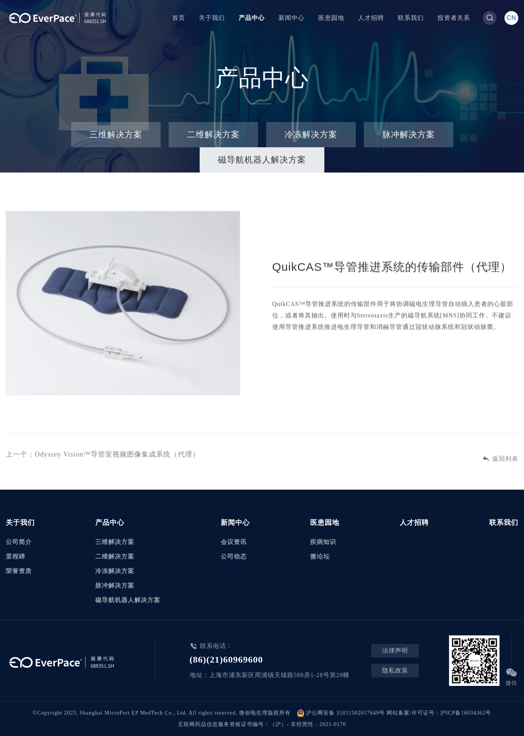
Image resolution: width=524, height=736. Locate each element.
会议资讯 (234, 542)
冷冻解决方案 (311, 134)
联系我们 (411, 18)
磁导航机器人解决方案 (262, 159)
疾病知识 (323, 542)
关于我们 (212, 18)
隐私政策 (395, 670)
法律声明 (395, 650)
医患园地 (331, 18)
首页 (178, 18)
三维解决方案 (116, 134)
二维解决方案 (213, 134)
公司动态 (234, 556)
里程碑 (15, 556)
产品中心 (252, 18)
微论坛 (320, 556)
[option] (123, 304)
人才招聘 (371, 18)
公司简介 (19, 542)
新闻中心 (291, 18)
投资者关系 (454, 18)
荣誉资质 (19, 571)
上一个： (103, 455)
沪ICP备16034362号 (465, 713)
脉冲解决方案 (408, 134)
